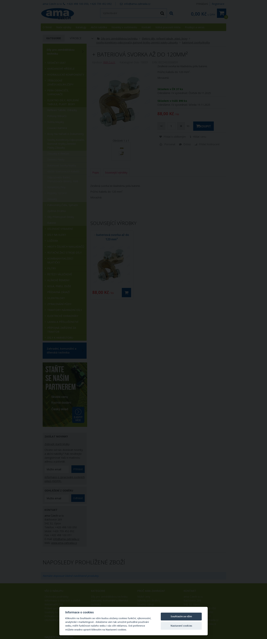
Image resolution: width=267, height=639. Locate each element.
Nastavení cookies (181, 625)
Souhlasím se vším (181, 616)
